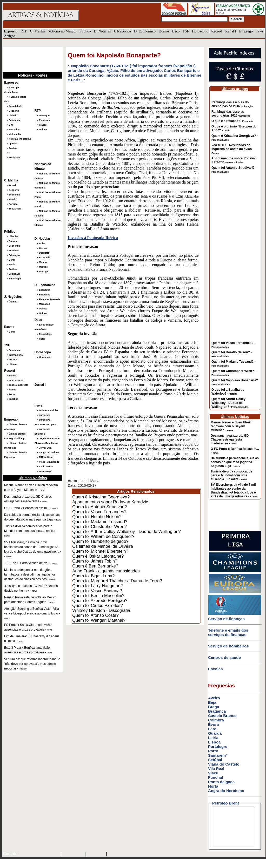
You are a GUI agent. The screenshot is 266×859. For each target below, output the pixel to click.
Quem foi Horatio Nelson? (97, 516)
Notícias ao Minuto (62, 31)
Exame (163, 31)
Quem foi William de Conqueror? (103, 536)
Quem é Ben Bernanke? (95, 566)
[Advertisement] (29, 59)
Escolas (215, 669)
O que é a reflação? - (232, 121)
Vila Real (216, 768)
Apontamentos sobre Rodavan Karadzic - (234, 160)
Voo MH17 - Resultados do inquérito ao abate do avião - (232, 148)
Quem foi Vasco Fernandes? (99, 511)
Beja (212, 702)
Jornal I (230, 31)
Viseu (213, 773)
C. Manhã (37, 31)
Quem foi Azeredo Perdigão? (99, 600)
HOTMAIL (97, 854)
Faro (212, 729)
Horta (213, 786)
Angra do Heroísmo (226, 790)
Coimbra (216, 720)
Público (85, 31)
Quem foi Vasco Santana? (97, 590)
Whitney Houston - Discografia (101, 610)
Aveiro (214, 698)
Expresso (11, 31)
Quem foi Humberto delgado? (100, 541)
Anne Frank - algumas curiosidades (106, 571)
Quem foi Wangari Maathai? (98, 620)
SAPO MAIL (73, 854)
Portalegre (217, 746)
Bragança (217, 711)
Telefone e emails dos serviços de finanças (228, 632)
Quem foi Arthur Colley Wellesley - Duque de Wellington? (126, 531)
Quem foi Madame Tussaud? (99, 521)
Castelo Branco (222, 715)
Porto (213, 751)
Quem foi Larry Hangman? (97, 585)
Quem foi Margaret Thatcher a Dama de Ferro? (117, 580)
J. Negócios (122, 31)
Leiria (213, 737)
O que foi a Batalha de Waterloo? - (227, 391)
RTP (24, 31)
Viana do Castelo (224, 764)
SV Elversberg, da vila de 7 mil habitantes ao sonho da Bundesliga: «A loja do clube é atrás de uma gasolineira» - (234, 490)
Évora (213, 724)
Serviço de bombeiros (228, 646)
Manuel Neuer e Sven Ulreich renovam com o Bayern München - (232, 426)
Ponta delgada (221, 782)
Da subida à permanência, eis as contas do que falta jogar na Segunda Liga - (235, 462)
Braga (213, 707)
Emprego (246, 31)
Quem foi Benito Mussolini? (98, 595)
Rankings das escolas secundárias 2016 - (230, 113)
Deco (175, 31)
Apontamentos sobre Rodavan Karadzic (110, 501)
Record (216, 31)
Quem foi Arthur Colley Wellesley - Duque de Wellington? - (229, 403)
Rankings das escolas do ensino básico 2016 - (232, 104)
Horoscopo (200, 31)
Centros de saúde (224, 657)
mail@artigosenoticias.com (38, 854)
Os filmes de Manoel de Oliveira (102, 546)
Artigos (9, 36)
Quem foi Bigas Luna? (93, 575)
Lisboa (214, 742)
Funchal (215, 777)
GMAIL (115, 854)
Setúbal (215, 759)
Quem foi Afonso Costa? (95, 615)
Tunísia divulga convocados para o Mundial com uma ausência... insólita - (231, 475)
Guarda (215, 733)
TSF (186, 31)
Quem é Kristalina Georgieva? (101, 497)
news (259, 31)
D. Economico (145, 31)
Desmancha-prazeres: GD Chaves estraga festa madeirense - (230, 439)
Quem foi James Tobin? (94, 561)
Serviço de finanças (226, 619)
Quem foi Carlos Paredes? (97, 605)
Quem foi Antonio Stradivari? (99, 506)
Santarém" (218, 755)
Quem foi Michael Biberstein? (100, 551)
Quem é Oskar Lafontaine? (98, 556)
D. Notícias (102, 31)
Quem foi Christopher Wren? (99, 526)
